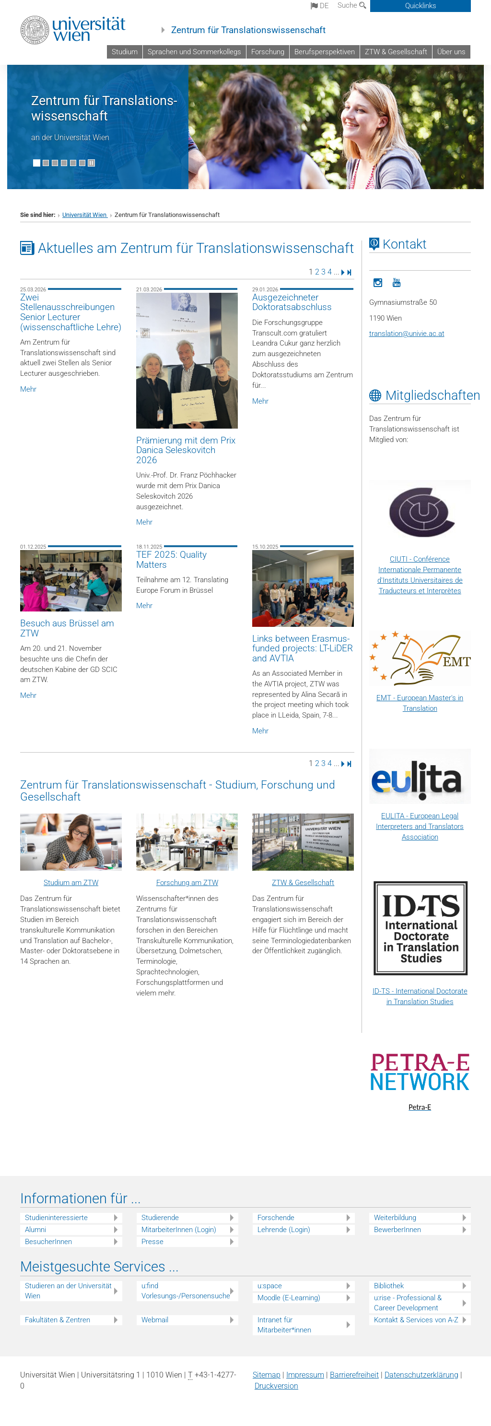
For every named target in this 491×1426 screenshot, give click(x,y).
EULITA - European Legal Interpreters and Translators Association (420, 826)
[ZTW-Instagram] (378, 282)
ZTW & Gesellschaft (396, 52)
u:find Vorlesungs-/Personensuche (185, 1291)
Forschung (267, 52)
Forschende (275, 1217)
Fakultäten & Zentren (57, 1320)
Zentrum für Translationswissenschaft (248, 30)
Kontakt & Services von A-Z (416, 1320)
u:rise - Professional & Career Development (408, 1303)
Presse (152, 1241)
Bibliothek (389, 1286)
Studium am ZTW (71, 882)
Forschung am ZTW (187, 882)
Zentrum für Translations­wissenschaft (104, 108)
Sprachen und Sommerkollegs (194, 52)
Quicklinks (420, 5)
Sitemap (267, 1374)
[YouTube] (396, 282)
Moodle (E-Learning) (288, 1298)
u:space (269, 1286)
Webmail (154, 1320)
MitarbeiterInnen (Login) (178, 1229)
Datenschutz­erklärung (421, 1374)
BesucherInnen (48, 1241)
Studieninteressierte (56, 1217)
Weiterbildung (395, 1217)
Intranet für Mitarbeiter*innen (284, 1325)
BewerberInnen (397, 1229)
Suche (352, 5)
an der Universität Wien (70, 137)
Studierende (160, 1217)
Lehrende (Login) (283, 1229)
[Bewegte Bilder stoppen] (91, 163)
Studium (125, 52)
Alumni (35, 1229)
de (320, 5)
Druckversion (276, 1385)
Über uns (451, 52)
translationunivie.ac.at (406, 333)
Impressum (305, 1374)
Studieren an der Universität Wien (68, 1291)
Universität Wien (85, 214)
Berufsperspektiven (324, 52)
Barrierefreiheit (354, 1374)
